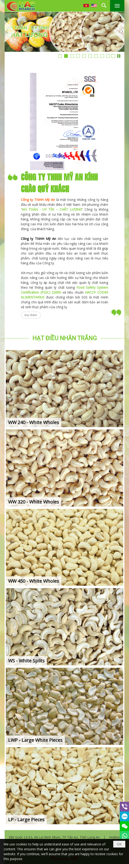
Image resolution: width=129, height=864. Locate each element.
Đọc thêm (31, 315)
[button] (117, 6)
